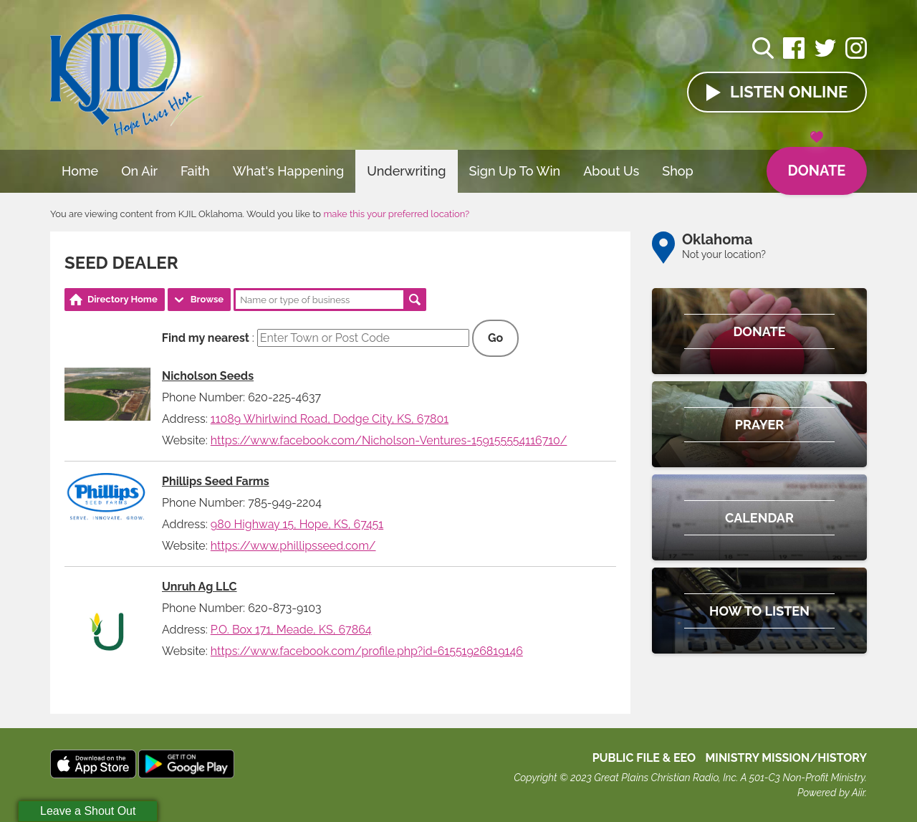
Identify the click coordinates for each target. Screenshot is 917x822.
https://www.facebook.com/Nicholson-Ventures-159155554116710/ (389, 440)
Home (80, 170)
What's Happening (289, 170)
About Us (611, 170)
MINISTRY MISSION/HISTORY (786, 758)
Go (495, 338)
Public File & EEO (644, 758)
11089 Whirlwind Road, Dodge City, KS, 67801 (329, 419)
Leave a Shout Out (87, 811)
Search (414, 299)
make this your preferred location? (396, 214)
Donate (816, 163)
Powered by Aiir (831, 792)
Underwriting (406, 170)
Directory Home (122, 299)
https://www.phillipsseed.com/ (293, 546)
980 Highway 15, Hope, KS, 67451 (297, 524)
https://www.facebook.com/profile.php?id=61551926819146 (367, 651)
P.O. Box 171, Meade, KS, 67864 (291, 629)
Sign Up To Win (515, 170)
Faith (195, 170)
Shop (677, 170)
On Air (139, 170)
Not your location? (724, 254)
